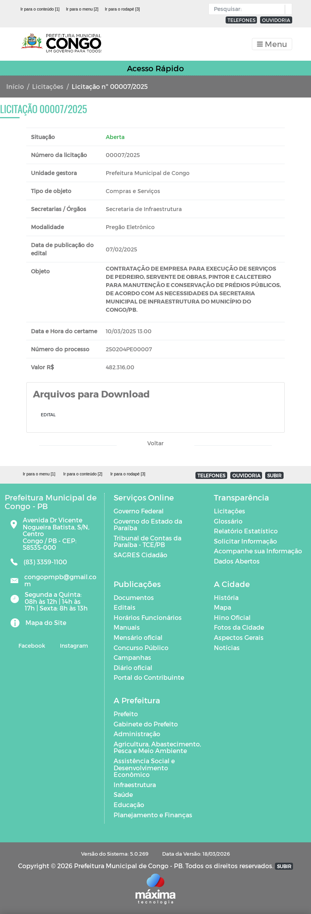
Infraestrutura (135, 784)
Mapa (222, 607)
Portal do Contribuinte (149, 677)
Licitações (47, 86)
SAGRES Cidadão (140, 554)
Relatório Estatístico (246, 531)
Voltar (155, 443)
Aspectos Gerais (239, 637)
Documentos (134, 597)
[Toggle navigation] (272, 44)
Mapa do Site (45, 622)
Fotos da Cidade (239, 627)
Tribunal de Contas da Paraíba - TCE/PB (147, 541)
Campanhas (132, 657)
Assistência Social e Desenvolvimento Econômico (144, 767)
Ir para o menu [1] (39, 473)
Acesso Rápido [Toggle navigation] (155, 68)
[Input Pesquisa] (248, 9)
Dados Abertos (237, 561)
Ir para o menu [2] (82, 9)
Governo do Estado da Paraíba (148, 524)
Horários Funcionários (148, 617)
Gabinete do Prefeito (146, 724)
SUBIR (274, 475)
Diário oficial (133, 667)
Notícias (227, 647)
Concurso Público (141, 647)
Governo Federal (139, 511)
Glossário (228, 521)
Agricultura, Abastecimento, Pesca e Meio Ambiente (157, 747)
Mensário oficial (138, 637)
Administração (137, 733)
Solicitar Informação (245, 541)
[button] (286, 9)
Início (15, 86)
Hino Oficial (232, 617)
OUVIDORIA (276, 20)
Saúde (123, 794)
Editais (125, 607)
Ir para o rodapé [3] (122, 9)
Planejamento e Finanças (153, 814)
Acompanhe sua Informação (258, 551)
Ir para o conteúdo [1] (40, 9)
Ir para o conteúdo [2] (82, 473)
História (226, 597)
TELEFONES (241, 20)
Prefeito (126, 713)
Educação (129, 804)
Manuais (127, 627)
